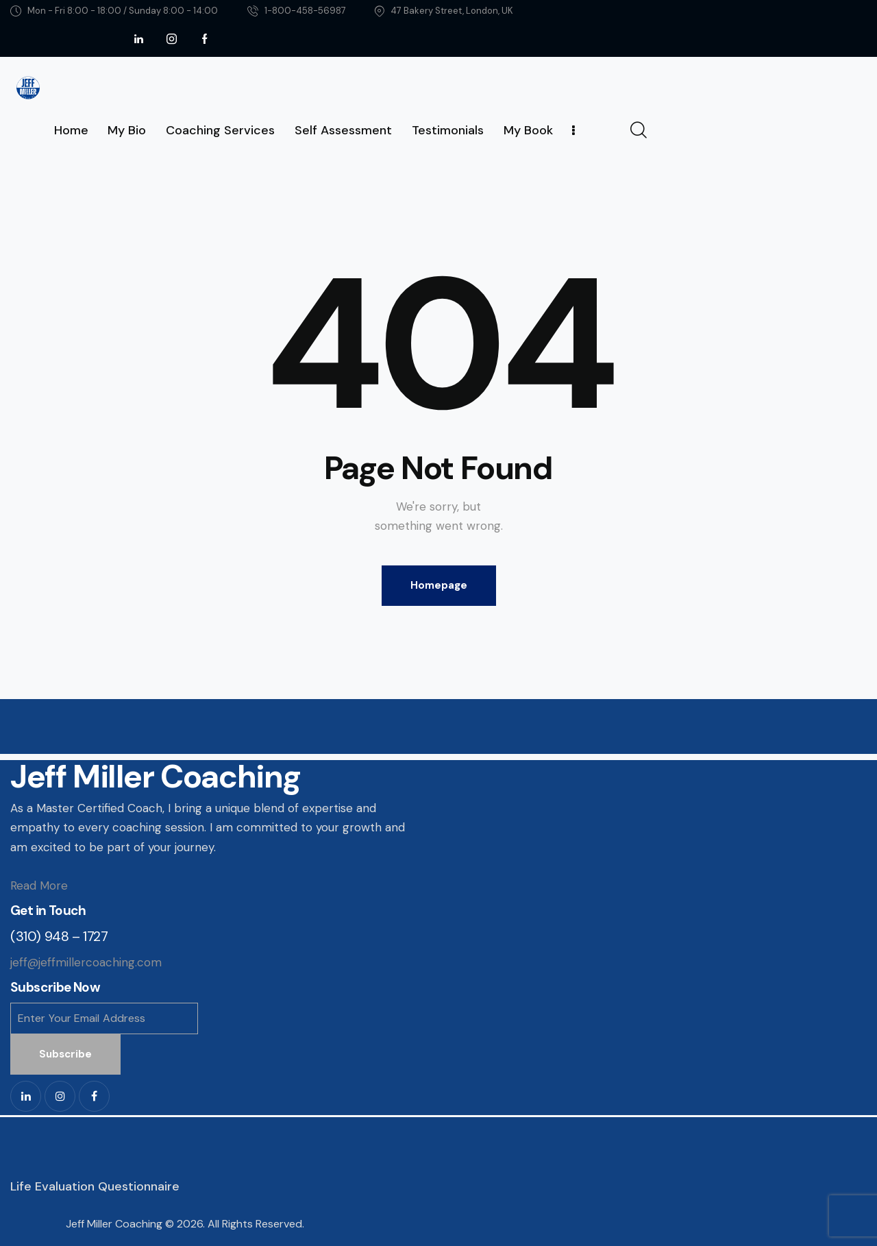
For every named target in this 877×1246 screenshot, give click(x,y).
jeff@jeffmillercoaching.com (86, 962)
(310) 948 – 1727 (59, 936)
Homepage (438, 585)
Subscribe (65, 1054)
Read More (39, 885)
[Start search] (637, 131)
